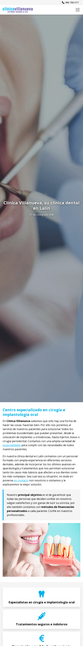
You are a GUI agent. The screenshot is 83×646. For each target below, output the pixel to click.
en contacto (21, 480)
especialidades (12, 445)
